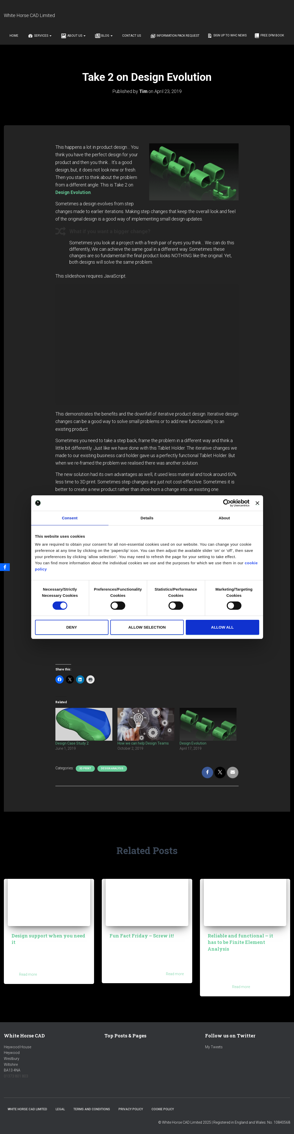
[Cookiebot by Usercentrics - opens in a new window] (226, 503)
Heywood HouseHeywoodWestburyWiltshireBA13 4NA (17, 1059)
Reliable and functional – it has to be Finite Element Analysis (240, 942)
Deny (71, 627)
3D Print (85, 768)
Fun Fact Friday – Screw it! (142, 936)
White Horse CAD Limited (27, 1109)
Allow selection (147, 627)
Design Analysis (112, 768)
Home (13, 35)
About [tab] (224, 517)
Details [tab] (147, 517)
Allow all (222, 627)
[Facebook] (5, 567)
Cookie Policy (163, 1109)
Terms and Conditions (91, 1109)
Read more (28, 974)
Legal (60, 1109)
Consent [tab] (70, 517)
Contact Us (131, 35)
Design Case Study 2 (72, 743)
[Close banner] (257, 503)
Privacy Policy (131, 1109)
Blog (103, 35)
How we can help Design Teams (143, 743)
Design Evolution (193, 743)
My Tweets (214, 1047)
